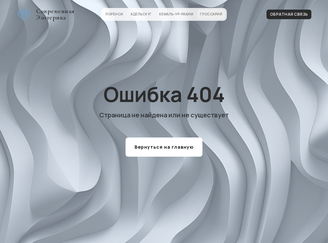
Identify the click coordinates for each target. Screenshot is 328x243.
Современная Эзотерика (55, 14)
